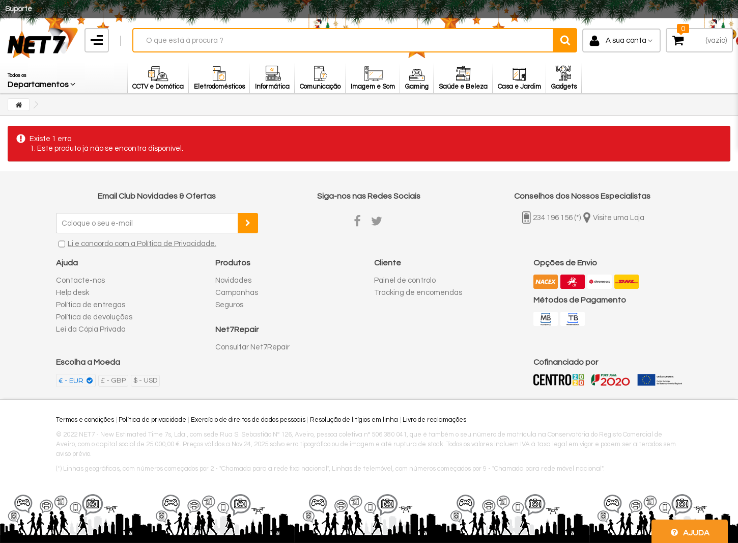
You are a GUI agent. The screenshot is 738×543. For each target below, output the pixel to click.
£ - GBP (113, 380)
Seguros (229, 305)
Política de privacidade (152, 419)
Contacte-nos (80, 280)
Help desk (72, 292)
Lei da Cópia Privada (91, 329)
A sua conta (626, 40)
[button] (42, 78)
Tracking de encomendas (418, 292)
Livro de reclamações (434, 419)
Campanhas (236, 292)
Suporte (18, 9)
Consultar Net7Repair (252, 347)
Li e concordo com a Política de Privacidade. (142, 244)
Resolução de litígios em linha (354, 419)
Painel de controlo (405, 280)
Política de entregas (90, 305)
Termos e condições (85, 419)
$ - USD (145, 380)
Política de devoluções (94, 317)
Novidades (233, 280)
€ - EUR (72, 381)
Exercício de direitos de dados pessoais (248, 419)
